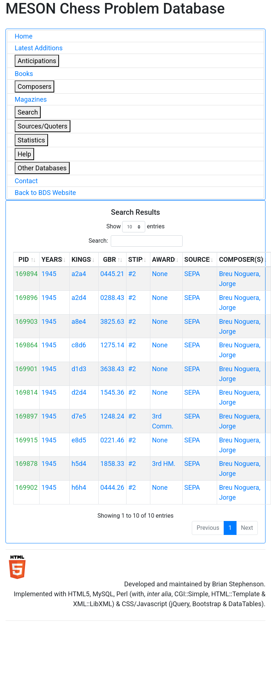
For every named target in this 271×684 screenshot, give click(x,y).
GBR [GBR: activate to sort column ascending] (109, 259)
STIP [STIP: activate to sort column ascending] (135, 259)
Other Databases (42, 168)
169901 (26, 369)
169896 (26, 297)
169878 (26, 463)
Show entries (135, 226)
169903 (26, 321)
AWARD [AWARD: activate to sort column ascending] (163, 259)
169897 (26, 416)
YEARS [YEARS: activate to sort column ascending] (51, 259)
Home (23, 36)
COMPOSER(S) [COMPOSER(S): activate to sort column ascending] (241, 259)
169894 (26, 274)
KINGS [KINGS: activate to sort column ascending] (81, 259)
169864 (26, 345)
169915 (26, 440)
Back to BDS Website (45, 192)
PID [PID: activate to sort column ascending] (23, 259)
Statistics (31, 140)
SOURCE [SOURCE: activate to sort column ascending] (197, 259)
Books (24, 73)
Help (24, 154)
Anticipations (37, 61)
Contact (26, 181)
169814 (26, 392)
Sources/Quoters (42, 126)
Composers (34, 86)
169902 (26, 487)
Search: (135, 241)
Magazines (31, 99)
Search (28, 112)
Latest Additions (39, 48)
